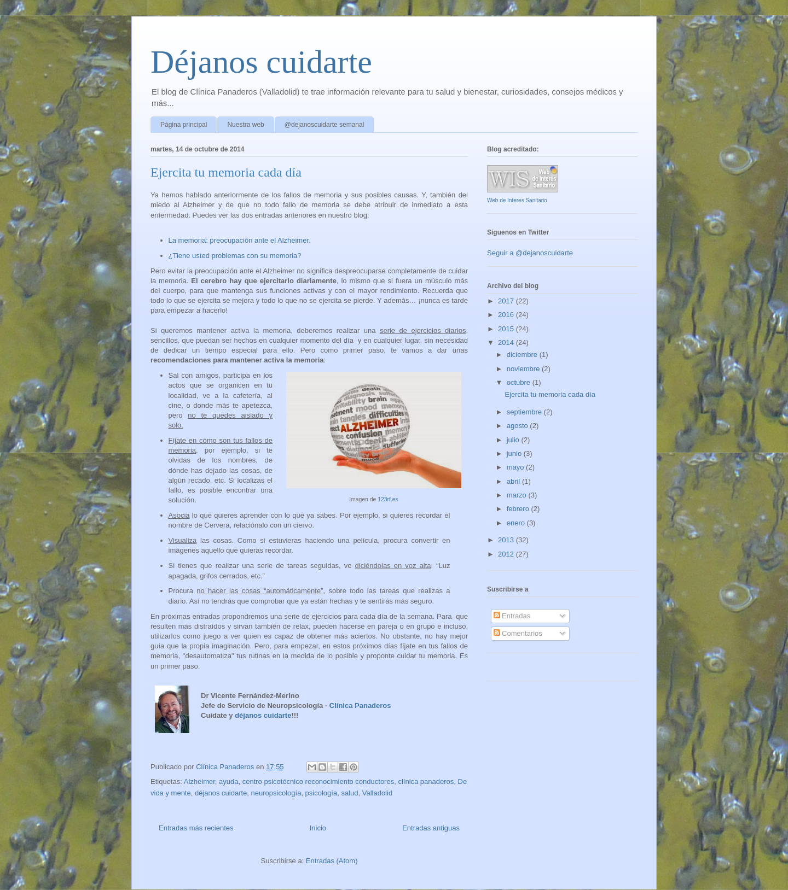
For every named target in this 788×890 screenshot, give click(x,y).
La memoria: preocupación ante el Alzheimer (239, 240)
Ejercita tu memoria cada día (226, 172)
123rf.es (388, 499)
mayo (516, 467)
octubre (519, 382)
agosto (518, 425)
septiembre (525, 412)
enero (517, 523)
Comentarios (518, 633)
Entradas (512, 616)
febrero (519, 509)
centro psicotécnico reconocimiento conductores (318, 781)
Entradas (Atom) (332, 861)
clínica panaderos (426, 781)
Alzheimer (199, 781)
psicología (321, 793)
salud (349, 793)
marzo (518, 495)
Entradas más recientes (196, 828)
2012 (507, 554)
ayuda (228, 781)
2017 (507, 301)
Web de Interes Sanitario (517, 200)
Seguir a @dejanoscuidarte (530, 253)
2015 (507, 329)
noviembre (524, 369)
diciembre (523, 354)
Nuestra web (245, 124)
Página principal (183, 124)
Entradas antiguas (431, 828)
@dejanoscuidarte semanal (324, 124)
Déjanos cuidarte (261, 62)
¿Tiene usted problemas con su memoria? (235, 255)
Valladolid (377, 793)
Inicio (318, 828)
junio (515, 453)
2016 (507, 315)
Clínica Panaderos (360, 705)
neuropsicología (276, 793)
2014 (507, 342)
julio (514, 440)
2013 (507, 540)
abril (514, 481)
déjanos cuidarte (263, 715)
